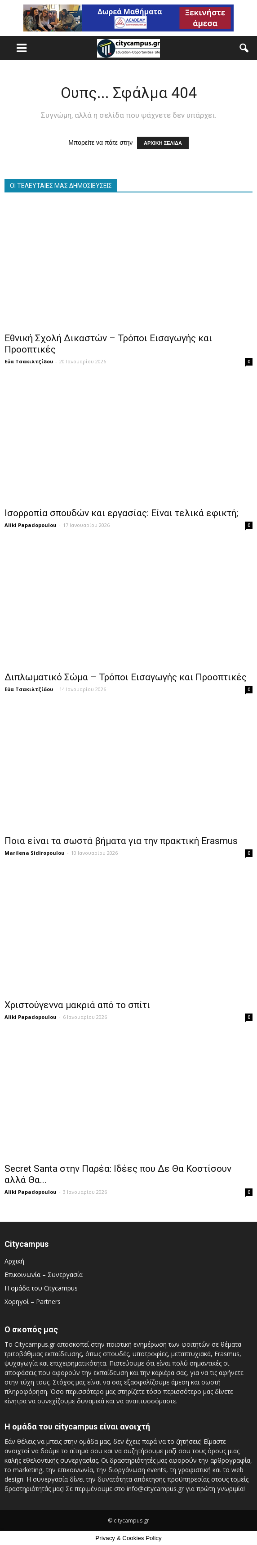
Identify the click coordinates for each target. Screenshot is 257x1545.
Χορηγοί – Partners (32, 1301)
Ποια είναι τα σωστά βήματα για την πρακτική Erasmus (121, 840)
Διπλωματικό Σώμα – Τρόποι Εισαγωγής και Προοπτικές (125, 677)
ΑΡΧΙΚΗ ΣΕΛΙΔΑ (163, 143)
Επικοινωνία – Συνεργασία (43, 1274)
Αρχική (14, 1261)
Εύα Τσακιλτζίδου (28, 361)
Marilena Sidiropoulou (34, 852)
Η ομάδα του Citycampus (41, 1288)
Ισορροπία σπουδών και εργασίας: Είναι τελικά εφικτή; (121, 513)
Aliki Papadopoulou (30, 525)
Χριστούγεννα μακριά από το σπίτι (77, 1005)
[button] (244, 48)
